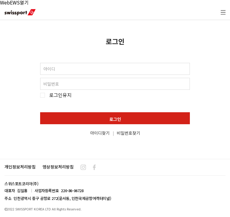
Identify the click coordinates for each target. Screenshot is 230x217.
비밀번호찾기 (128, 133)
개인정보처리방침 (20, 167)
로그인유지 (60, 95)
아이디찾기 (100, 133)
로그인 (115, 119)
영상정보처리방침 (58, 167)
